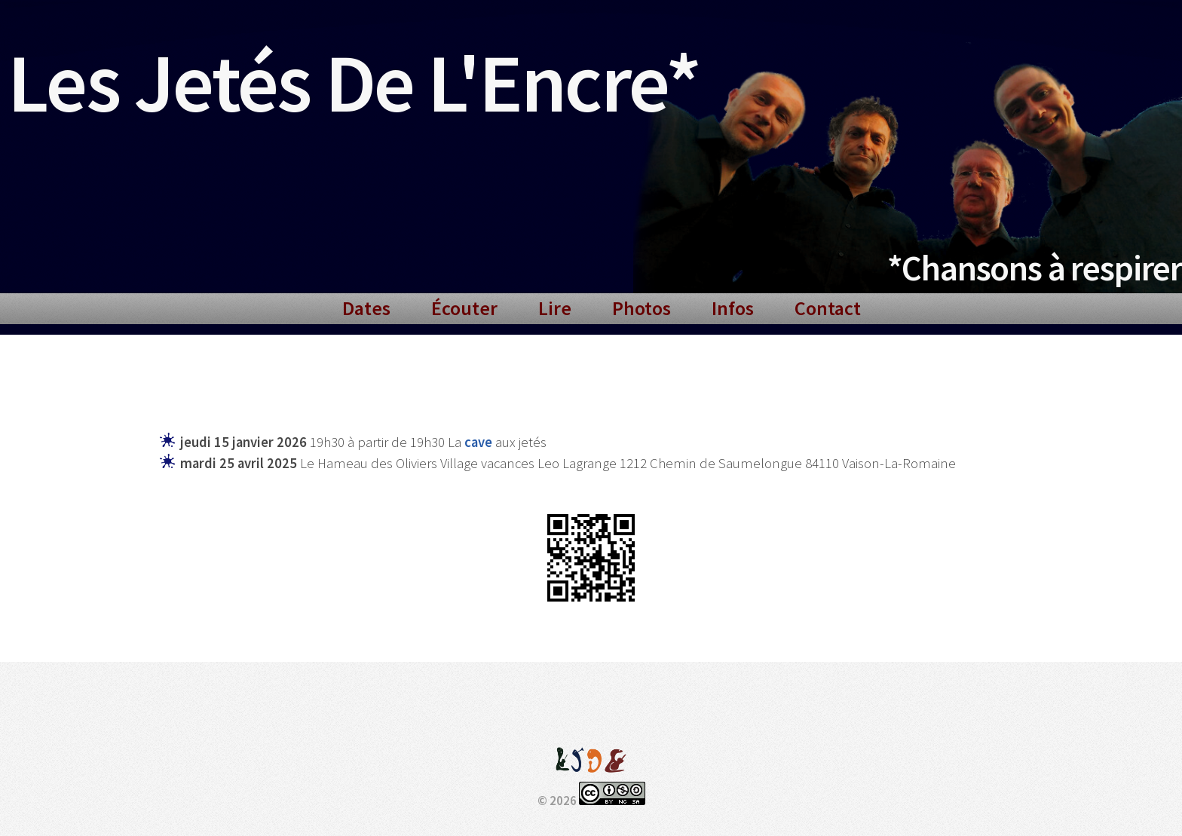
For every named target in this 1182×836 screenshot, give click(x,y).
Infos (733, 308)
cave (478, 442)
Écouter (464, 308)
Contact (828, 308)
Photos (641, 308)
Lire (554, 308)
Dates (366, 308)
